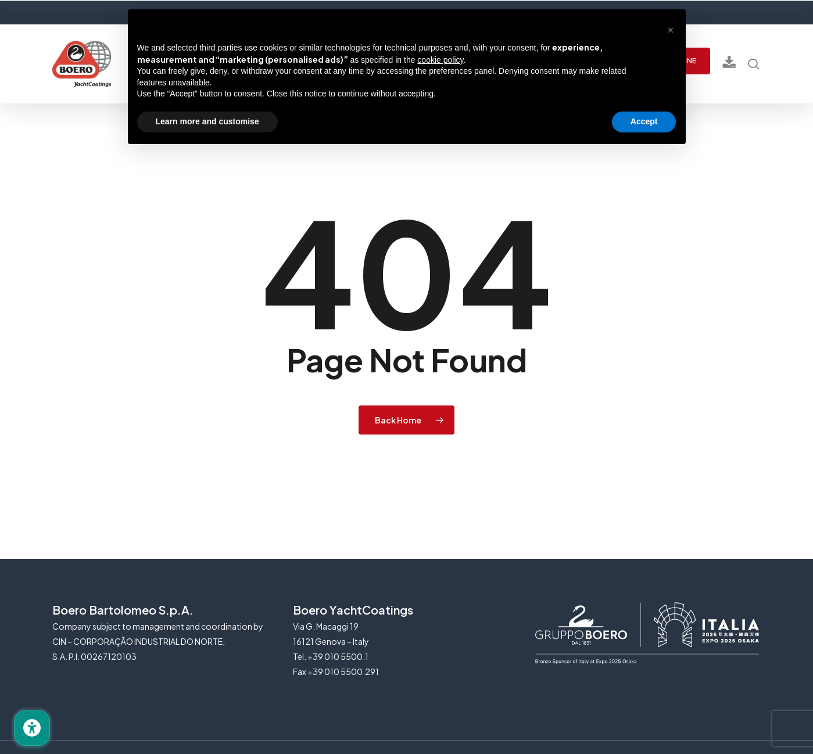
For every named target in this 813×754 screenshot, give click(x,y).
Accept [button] (644, 121)
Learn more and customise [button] (207, 121)
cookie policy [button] (440, 59)
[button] (670, 28)
